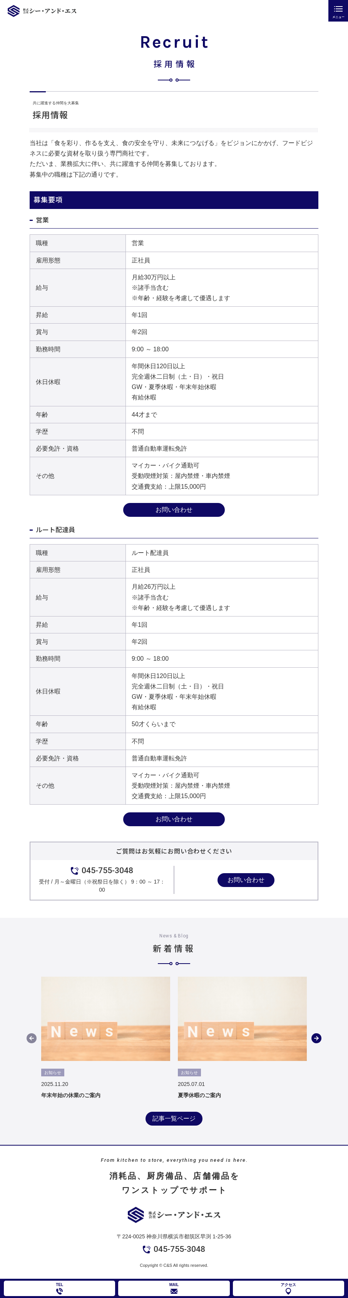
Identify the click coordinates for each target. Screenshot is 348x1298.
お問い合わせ (174, 509)
